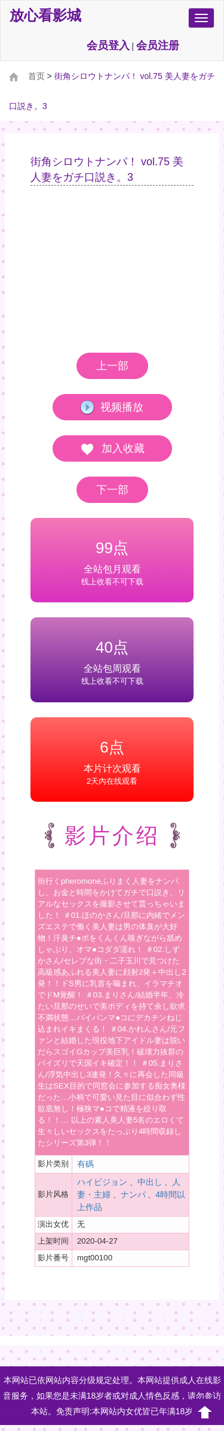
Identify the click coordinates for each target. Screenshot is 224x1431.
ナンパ (133, 1194)
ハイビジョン (102, 1182)
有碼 (85, 1164)
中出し (149, 1182)
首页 (36, 76)
